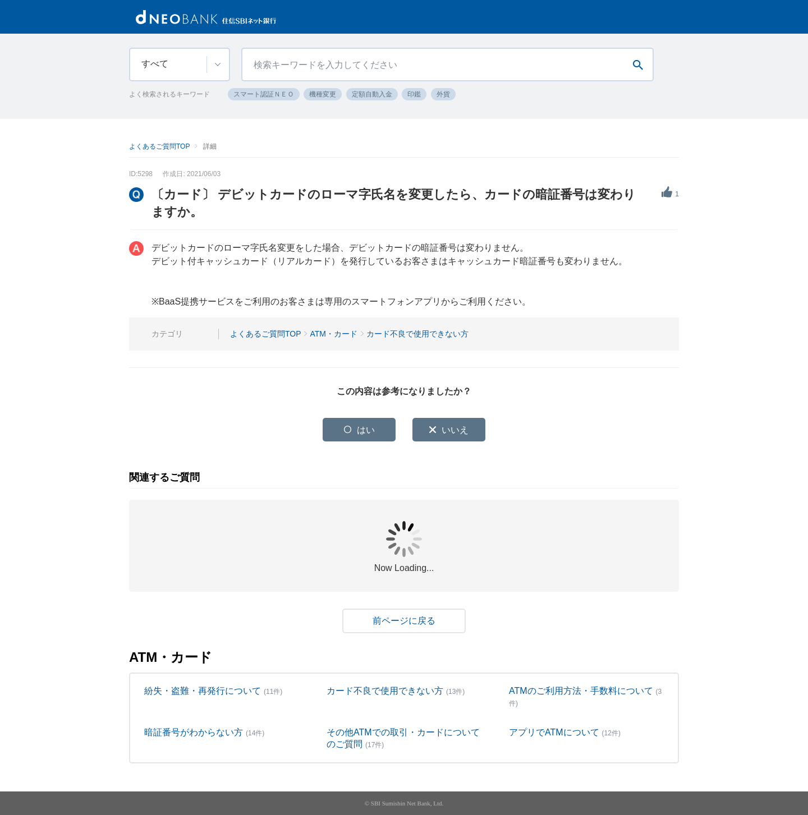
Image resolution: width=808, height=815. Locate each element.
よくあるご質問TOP (159, 146)
